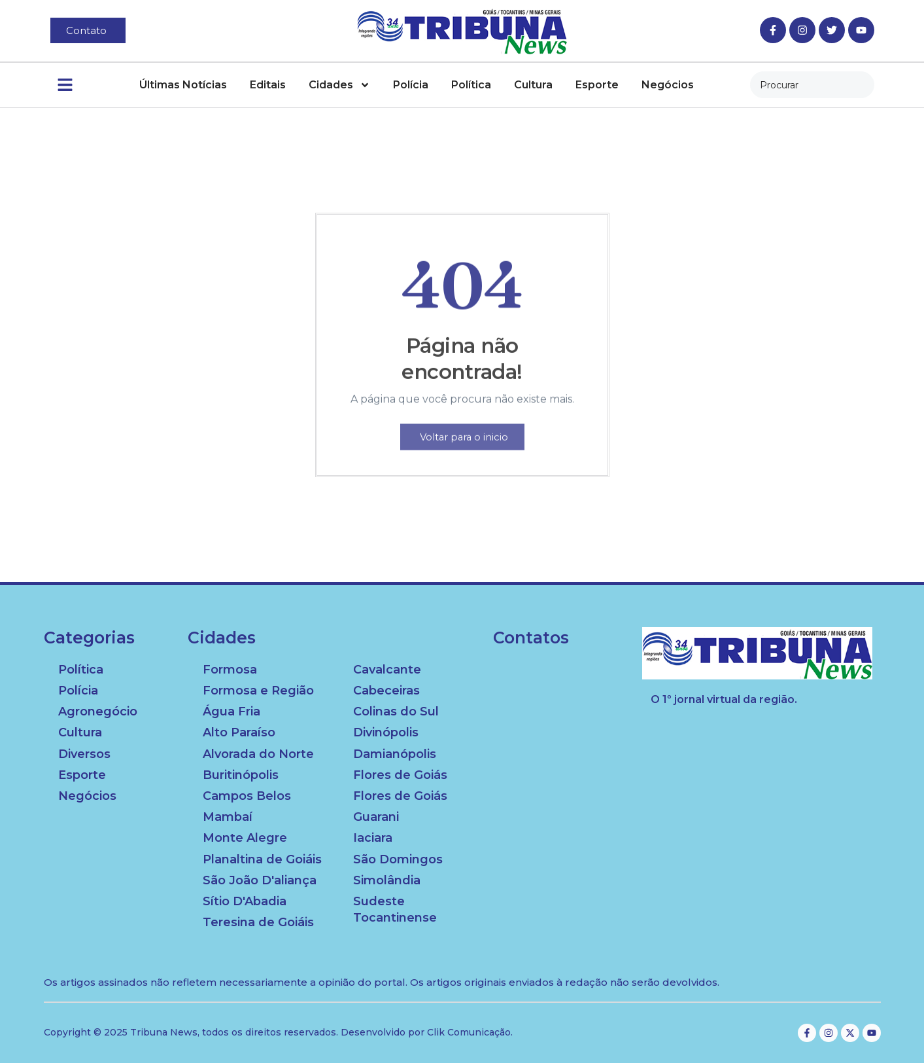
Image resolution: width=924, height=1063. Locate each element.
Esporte (597, 85)
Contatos (531, 638)
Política (471, 85)
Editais (268, 85)
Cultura (533, 85)
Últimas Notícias (183, 85)
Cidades (339, 85)
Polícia (410, 85)
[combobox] (812, 84)
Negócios (668, 85)
